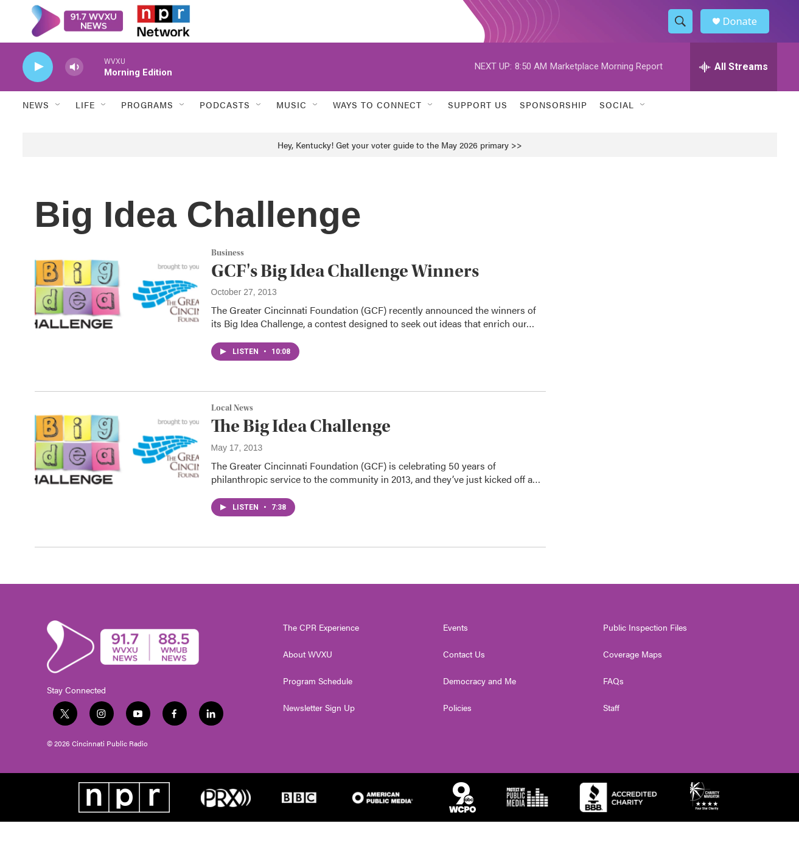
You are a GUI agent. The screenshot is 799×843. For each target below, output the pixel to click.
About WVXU (307, 676)
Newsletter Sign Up (319, 729)
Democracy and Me (479, 702)
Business (227, 274)
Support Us (478, 126)
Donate (746, 32)
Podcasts (225, 126)
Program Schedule (317, 702)
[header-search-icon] (684, 32)
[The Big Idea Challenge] (117, 471)
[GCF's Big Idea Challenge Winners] (117, 315)
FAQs (613, 702)
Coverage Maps (632, 676)
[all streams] (733, 88)
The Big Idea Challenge (301, 447)
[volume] (74, 88)
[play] (37, 88)
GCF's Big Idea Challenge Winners (345, 292)
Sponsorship (553, 126)
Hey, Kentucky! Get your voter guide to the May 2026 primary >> (399, 166)
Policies (457, 729)
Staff (611, 729)
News (36, 126)
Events (455, 649)
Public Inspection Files (645, 649)
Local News (232, 430)
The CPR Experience (321, 649)
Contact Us (464, 676)
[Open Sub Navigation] (58, 126)
